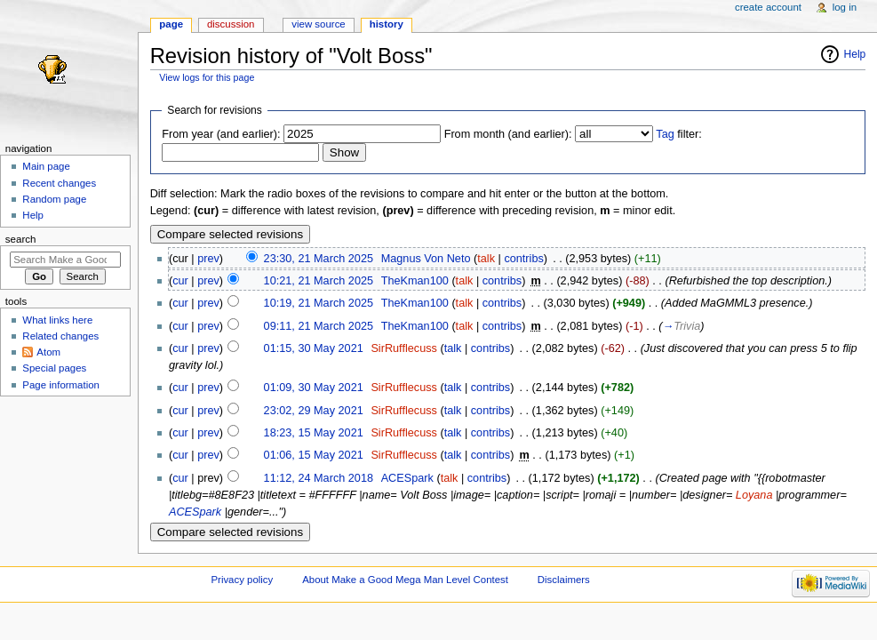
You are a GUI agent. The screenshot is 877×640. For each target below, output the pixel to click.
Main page (46, 166)
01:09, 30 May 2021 (313, 387)
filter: (679, 134)
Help (855, 54)
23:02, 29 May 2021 (313, 410)
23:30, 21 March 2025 (318, 258)
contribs (523, 258)
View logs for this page (206, 77)
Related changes (60, 336)
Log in (845, 7)
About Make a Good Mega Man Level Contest (405, 579)
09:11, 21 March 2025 (318, 326)
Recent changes (59, 183)
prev (208, 258)
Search (20, 239)
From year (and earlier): (221, 134)
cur (180, 281)
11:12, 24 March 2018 (318, 478)
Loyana (754, 495)
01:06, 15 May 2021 (313, 455)
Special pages (54, 368)
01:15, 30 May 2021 (313, 348)
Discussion (230, 24)
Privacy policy (242, 579)
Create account (768, 7)
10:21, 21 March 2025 (318, 281)
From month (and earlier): (508, 134)
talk (486, 258)
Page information (61, 385)
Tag (665, 134)
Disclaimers (564, 579)
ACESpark (195, 512)
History (386, 24)
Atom (48, 352)
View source (318, 24)
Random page (54, 199)
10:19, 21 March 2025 (318, 303)
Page (171, 24)
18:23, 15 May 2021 (313, 433)
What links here (57, 320)
